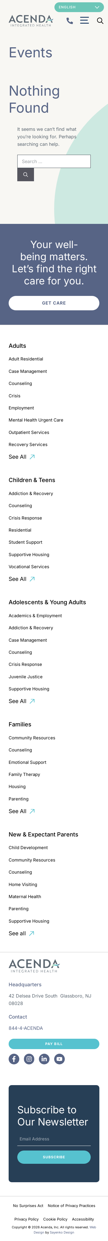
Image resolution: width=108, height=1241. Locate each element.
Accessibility (83, 1219)
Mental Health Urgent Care (36, 420)
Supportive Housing (29, 554)
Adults (17, 345)
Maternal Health (25, 896)
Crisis (14, 395)
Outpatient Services (29, 432)
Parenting (19, 799)
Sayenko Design (62, 1232)
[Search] (25, 174)
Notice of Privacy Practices (71, 1205)
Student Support (25, 542)
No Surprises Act (28, 1205)
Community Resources (32, 738)
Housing (17, 786)
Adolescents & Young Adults (47, 602)
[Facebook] (14, 1059)
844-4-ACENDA (26, 1028)
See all (17, 933)
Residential (20, 530)
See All (17, 457)
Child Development (28, 847)
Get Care (54, 303)
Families (20, 724)
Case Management (28, 371)
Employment (21, 408)
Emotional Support (27, 762)
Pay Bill (53, 1044)
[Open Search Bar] (100, 21)
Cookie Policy (55, 1219)
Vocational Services (29, 566)
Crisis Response (25, 518)
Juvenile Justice (26, 676)
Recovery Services (28, 444)
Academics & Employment (35, 615)
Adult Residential (26, 359)
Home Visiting (23, 884)
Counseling (20, 383)
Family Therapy (24, 774)
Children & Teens (32, 480)
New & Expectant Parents (43, 834)
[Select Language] (79, 7)
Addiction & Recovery (31, 493)
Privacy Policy (26, 1219)
